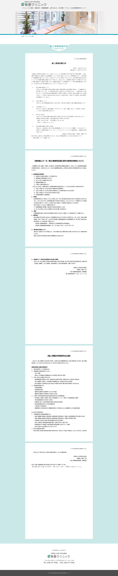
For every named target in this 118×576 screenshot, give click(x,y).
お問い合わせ (53, 8)
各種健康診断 (44, 8)
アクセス (67, 8)
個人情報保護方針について (78, 8)
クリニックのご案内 (28, 8)
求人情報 (61, 8)
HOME (22, 36)
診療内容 (37, 8)
